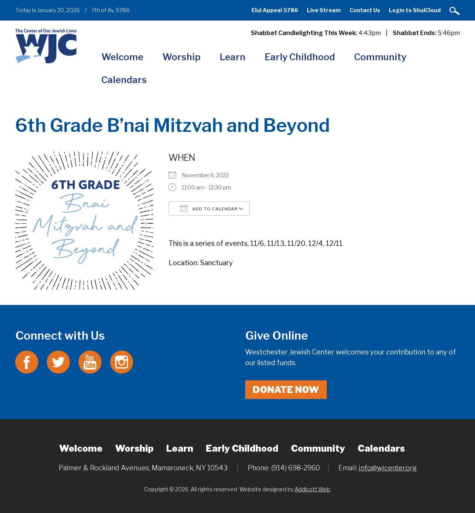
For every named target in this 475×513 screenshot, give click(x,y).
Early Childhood (300, 57)
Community (380, 57)
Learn (233, 57)
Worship (181, 57)
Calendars (124, 79)
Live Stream (324, 10)
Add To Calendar (209, 208)
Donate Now (286, 389)
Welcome (122, 57)
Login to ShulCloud (415, 10)
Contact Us (365, 10)
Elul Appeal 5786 (275, 10)
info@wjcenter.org (388, 468)
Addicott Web (312, 489)
